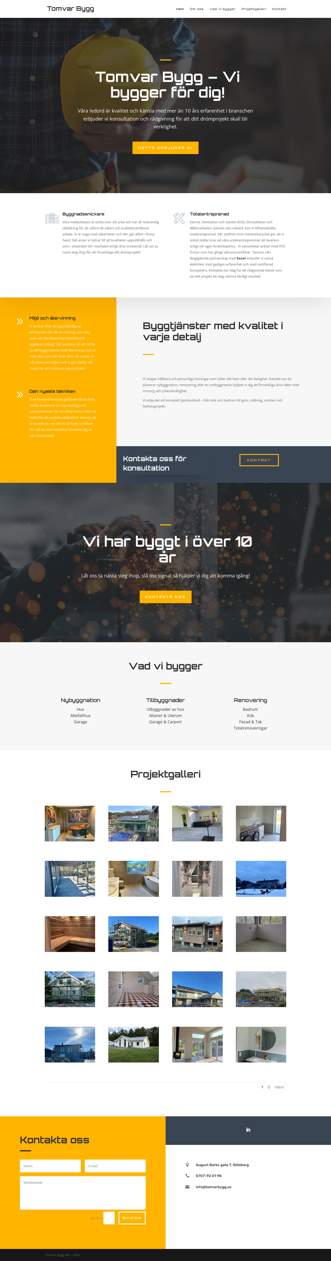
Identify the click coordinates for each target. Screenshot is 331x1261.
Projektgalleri (253, 9)
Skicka (132, 1218)
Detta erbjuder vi (165, 148)
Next (279, 1087)
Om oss (197, 9)
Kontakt (279, 9)
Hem (180, 9)
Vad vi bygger (222, 9)
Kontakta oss (165, 597)
